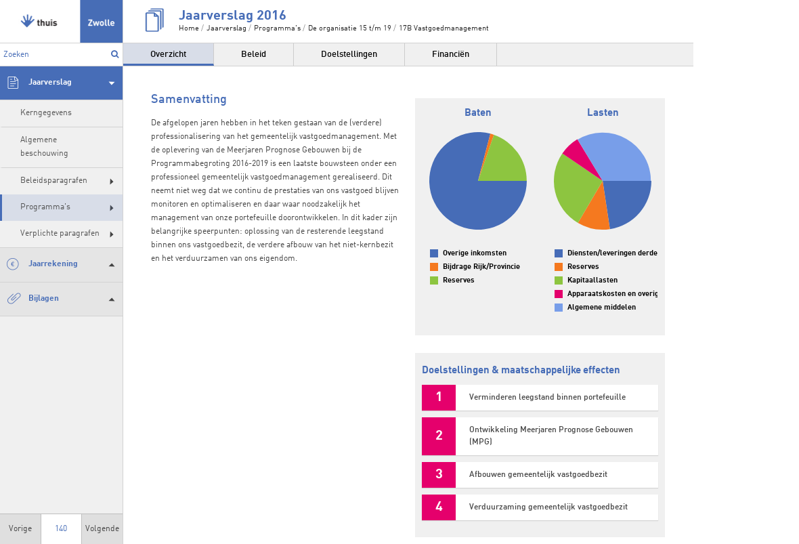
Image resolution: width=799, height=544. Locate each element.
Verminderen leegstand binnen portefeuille (547, 398)
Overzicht (168, 54)
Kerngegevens (46, 113)
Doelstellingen (349, 54)
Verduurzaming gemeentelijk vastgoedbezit (548, 507)
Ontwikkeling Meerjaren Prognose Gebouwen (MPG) (551, 436)
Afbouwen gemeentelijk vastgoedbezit (538, 475)
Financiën (450, 54)
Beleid (253, 54)
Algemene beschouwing (44, 146)
